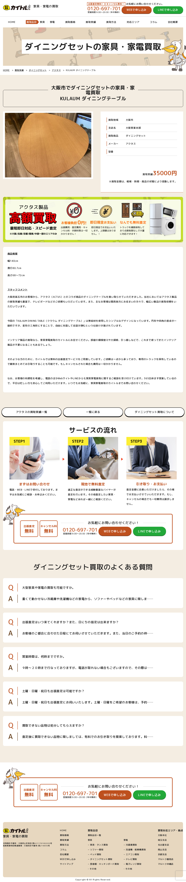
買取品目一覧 (94, 835)
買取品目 (32, 22)
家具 (90, 840)
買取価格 (70, 22)
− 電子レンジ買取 (132, 864)
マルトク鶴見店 (166, 859)
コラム (153, 22)
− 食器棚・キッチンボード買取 (103, 864)
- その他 (92, 868)
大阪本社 (162, 835)
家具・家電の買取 (30, 6)
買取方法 (111, 22)
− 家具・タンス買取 (98, 844)
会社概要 (173, 22)
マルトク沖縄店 (166, 864)
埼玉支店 (162, 840)
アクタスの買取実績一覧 (31, 412)
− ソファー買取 (95, 849)
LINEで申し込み (168, 10)
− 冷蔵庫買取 (130, 844)
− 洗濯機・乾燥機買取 (135, 849)
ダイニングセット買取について (154, 412)
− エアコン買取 (131, 854)
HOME (11, 22)
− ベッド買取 (94, 854)
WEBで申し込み (137, 10)
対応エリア (133, 22)
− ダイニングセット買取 (100, 859)
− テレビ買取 (130, 859)
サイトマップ (66, 864)
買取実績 (91, 22)
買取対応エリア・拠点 (170, 830)
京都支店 (162, 854)
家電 (126, 840)
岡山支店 (162, 849)
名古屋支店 (163, 844)
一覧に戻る (93, 412)
